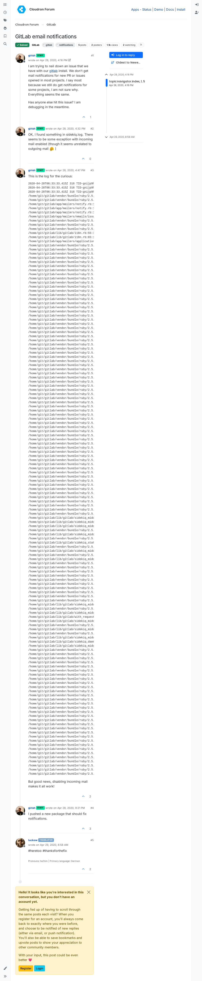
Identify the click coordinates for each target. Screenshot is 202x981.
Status (146, 9)
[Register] (196, 12)
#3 (92, 170)
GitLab (35, 44)
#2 (92, 128)
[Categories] (5, 5)
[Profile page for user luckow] (20, 843)
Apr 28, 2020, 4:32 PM (71, 128)
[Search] (5, 44)
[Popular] (5, 28)
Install (181, 9)
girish (31, 55)
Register (25, 968)
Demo (158, 9)
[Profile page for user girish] (20, 58)
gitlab (53, 71)
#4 (92, 807)
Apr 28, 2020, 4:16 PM (53, 60)
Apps (135, 9)
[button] (5, 968)
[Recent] (5, 12)
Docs (170, 9)
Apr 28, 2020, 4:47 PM (71, 170)
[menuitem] (196, 5)
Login (39, 968)
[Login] (196, 5)
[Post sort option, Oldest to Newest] (126, 63)
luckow (32, 840)
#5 (92, 840)
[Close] (89, 892)
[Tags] (5, 20)
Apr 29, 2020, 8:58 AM (54, 844)
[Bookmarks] (5, 36)
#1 (92, 55)
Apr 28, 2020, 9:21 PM (71, 807)
